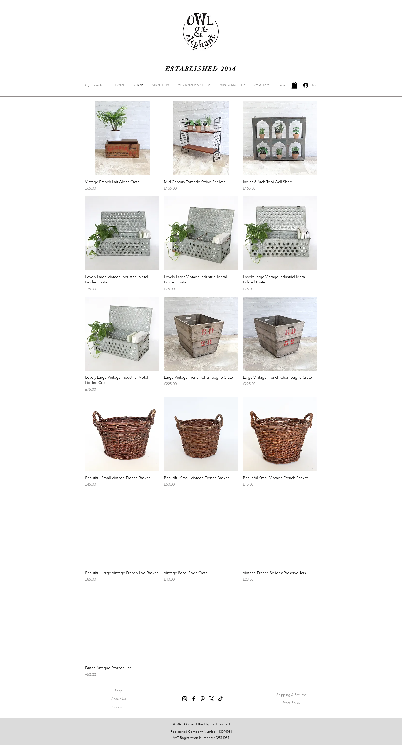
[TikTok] (220, 698)
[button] (294, 85)
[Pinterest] (202, 698)
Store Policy (291, 703)
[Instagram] (184, 698)
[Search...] (105, 85)
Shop (119, 690)
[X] (211, 698)
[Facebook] (193, 698)
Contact (118, 707)
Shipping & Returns (291, 695)
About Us (118, 698)
